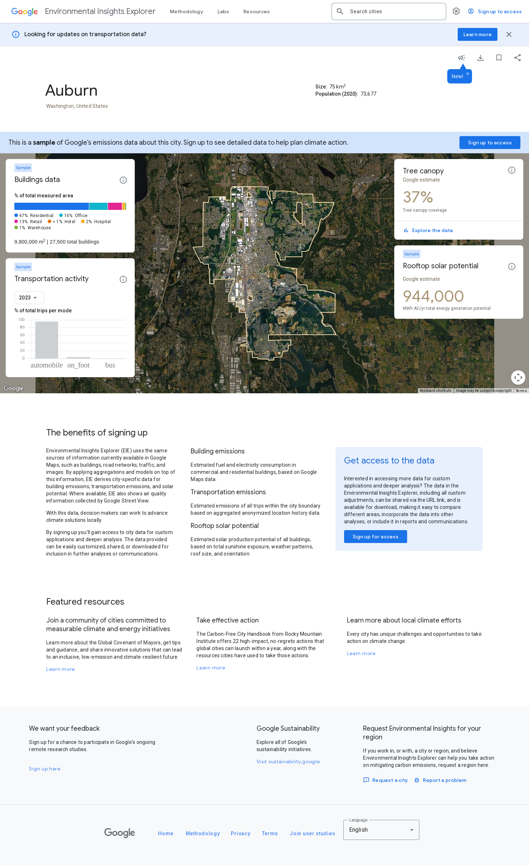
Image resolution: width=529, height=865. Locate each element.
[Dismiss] (468, 74)
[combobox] (395, 11)
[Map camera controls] (518, 377)
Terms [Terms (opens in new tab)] (521, 390)
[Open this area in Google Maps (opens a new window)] (13, 388)
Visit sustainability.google (288, 761)
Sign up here (44, 768)
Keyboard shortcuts (436, 391)
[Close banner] (509, 34)
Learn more (60, 669)
